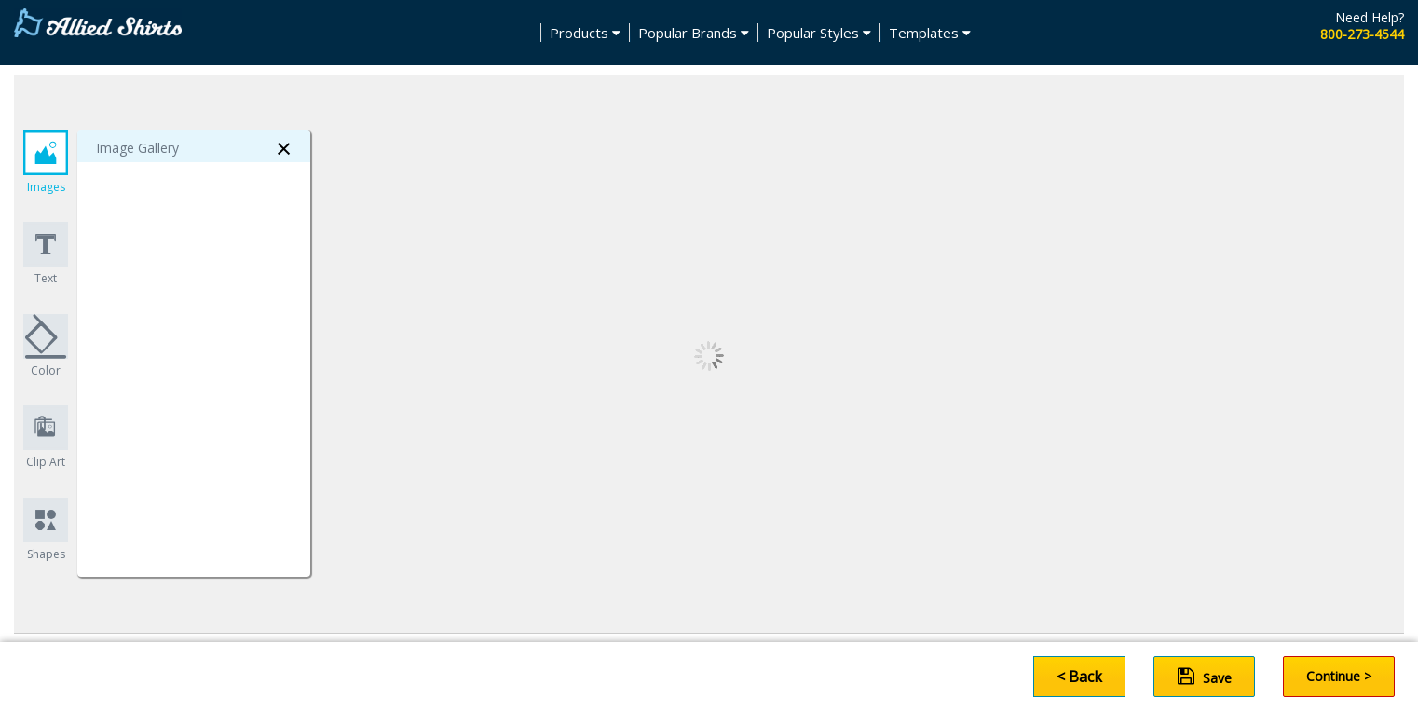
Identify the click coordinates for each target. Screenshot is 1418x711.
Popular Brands (693, 32)
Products (585, 32)
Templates (930, 32)
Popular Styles (819, 32)
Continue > (1338, 676)
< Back (1079, 676)
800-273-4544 (1362, 34)
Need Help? (1369, 17)
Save (1205, 676)
